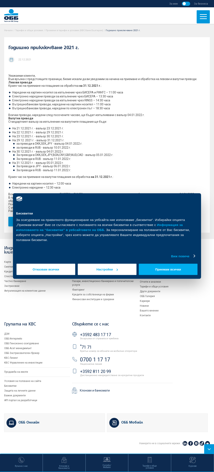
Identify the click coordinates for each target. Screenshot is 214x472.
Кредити (9, 271)
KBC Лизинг (11, 357)
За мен (173, 3)
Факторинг (78, 289)
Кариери (145, 301)
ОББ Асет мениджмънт (18, 348)
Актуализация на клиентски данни (25, 290)
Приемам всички (168, 269)
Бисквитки (10, 385)
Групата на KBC (20, 324)
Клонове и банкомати (95, 390)
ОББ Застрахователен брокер (21, 353)
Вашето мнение (149, 310)
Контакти (145, 315)
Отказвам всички (46, 269)
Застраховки (11, 285)
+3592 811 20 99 (95, 371)
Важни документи (15, 395)
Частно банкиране (15, 281)
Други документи (150, 291)
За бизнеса (201, 3)
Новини (144, 305)
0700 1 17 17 (95, 360)
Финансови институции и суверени (93, 299)
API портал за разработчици (20, 400)
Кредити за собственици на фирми (93, 294)
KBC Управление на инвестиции (23, 362)
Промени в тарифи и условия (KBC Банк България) (74, 30)
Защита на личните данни (20, 390)
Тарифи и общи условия (29, 30)
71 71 (86, 347)
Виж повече (180, 256)
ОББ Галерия (147, 296)
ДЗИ (6, 333)
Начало (8, 30)
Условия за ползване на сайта (22, 381)
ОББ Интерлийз (13, 338)
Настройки (107, 269)
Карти (7, 261)
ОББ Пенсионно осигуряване (21, 343)
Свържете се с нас (90, 324)
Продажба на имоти (16, 371)
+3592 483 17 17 (95, 334)
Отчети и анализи (150, 281)
